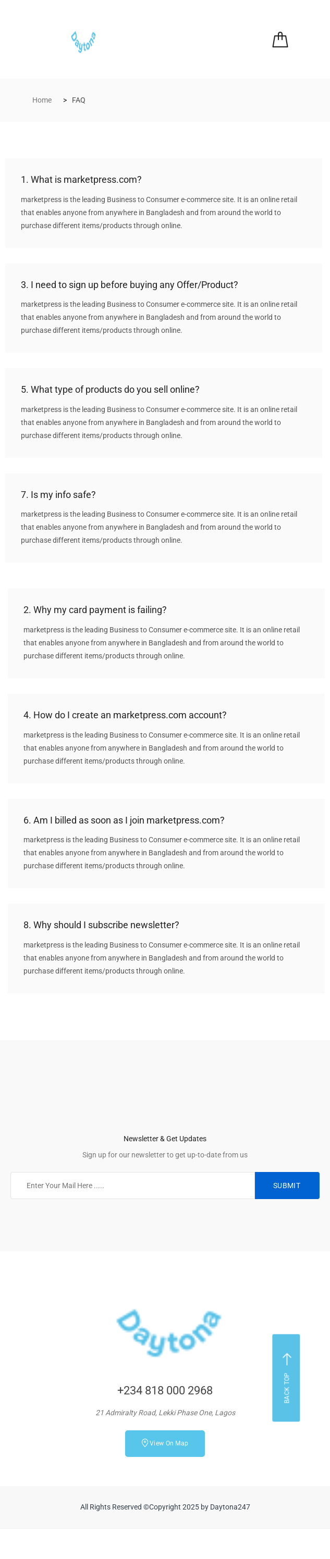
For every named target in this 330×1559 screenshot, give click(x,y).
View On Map (165, 1443)
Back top (287, 1378)
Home (42, 100)
